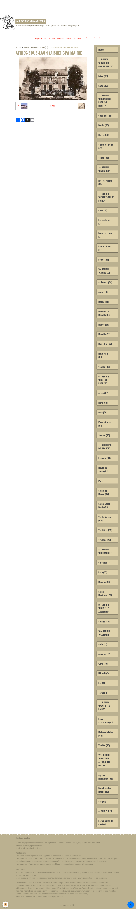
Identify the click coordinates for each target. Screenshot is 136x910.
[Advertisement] (48, 6)
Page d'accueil (40, 38)
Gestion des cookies (68, 906)
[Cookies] (6, 904)
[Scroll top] (130, 904)
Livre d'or (51, 38)
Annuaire (77, 38)
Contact (69, 38)
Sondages (60, 38)
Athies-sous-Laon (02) (39, 47)
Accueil (18, 47)
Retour (52, 106)
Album (26, 47)
